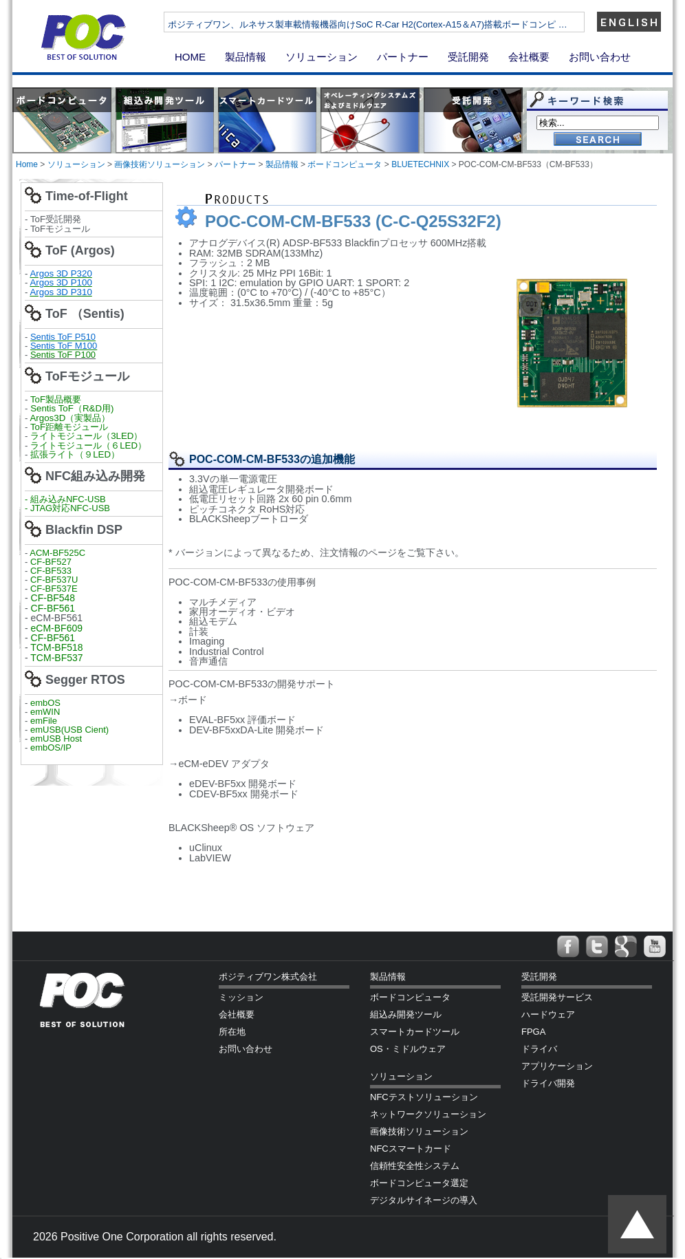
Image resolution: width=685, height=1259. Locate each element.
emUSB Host (55, 738)
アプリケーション (557, 1066)
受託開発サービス (557, 997)
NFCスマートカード (410, 1148)
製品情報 (245, 57)
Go (598, 140)
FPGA (533, 1031)
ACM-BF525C (57, 553)
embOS (45, 703)
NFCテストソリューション (424, 1097)
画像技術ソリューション (159, 164)
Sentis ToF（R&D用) (71, 408)
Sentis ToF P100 (63, 354)
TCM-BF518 (56, 647)
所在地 (232, 1031)
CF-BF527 (51, 562)
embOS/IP (51, 747)
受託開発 (468, 57)
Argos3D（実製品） (70, 418)
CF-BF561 (53, 608)
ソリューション (321, 57)
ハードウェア (548, 1014)
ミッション (241, 997)
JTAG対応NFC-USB (70, 508)
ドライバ (539, 1049)
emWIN (45, 712)
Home (27, 164)
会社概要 (529, 57)
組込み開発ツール (406, 1014)
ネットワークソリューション (428, 1114)
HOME (190, 57)
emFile (43, 720)
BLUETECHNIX (420, 164)
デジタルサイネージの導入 (423, 1200)
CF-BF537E (54, 588)
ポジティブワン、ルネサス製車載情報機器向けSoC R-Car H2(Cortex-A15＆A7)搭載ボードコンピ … (409, 24)
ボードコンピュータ (344, 164)
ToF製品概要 (55, 399)
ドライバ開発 (548, 1083)
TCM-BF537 (56, 657)
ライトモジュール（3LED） (86, 436)
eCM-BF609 (57, 628)
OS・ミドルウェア (408, 1049)
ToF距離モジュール (69, 427)
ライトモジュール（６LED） (88, 445)
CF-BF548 (53, 597)
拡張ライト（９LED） (75, 454)
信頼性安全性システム (414, 1166)
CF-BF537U (54, 579)
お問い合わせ (600, 57)
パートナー (402, 57)
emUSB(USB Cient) (69, 729)
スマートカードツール (414, 1031)
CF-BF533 (51, 571)
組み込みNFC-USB (68, 499)
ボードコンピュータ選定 (419, 1183)
